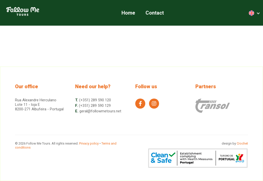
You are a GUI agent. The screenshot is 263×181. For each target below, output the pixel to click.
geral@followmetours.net (100, 111)
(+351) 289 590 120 (95, 100)
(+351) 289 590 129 (95, 105)
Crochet (242, 143)
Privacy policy (89, 143)
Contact (155, 13)
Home (128, 13)
